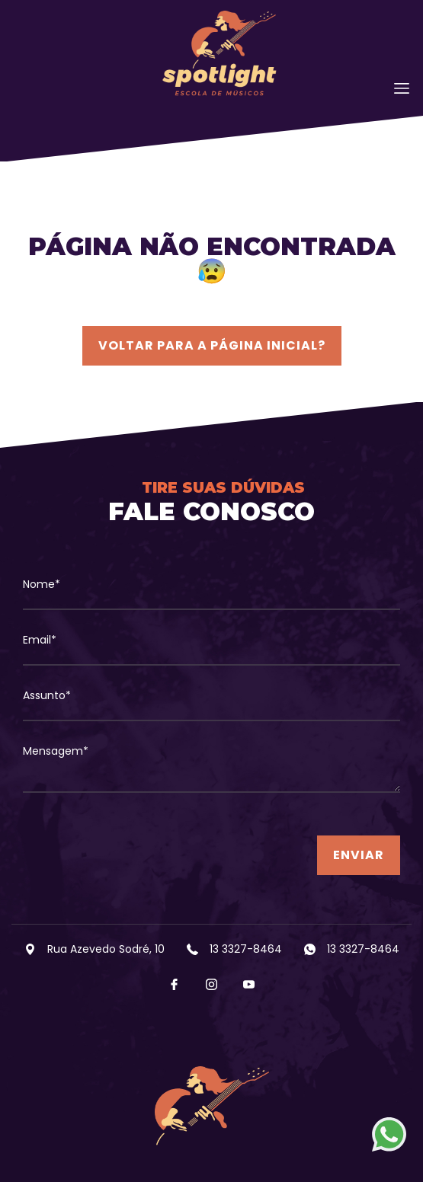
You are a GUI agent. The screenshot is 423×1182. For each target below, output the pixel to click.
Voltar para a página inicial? (211, 345)
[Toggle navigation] (401, 88)
